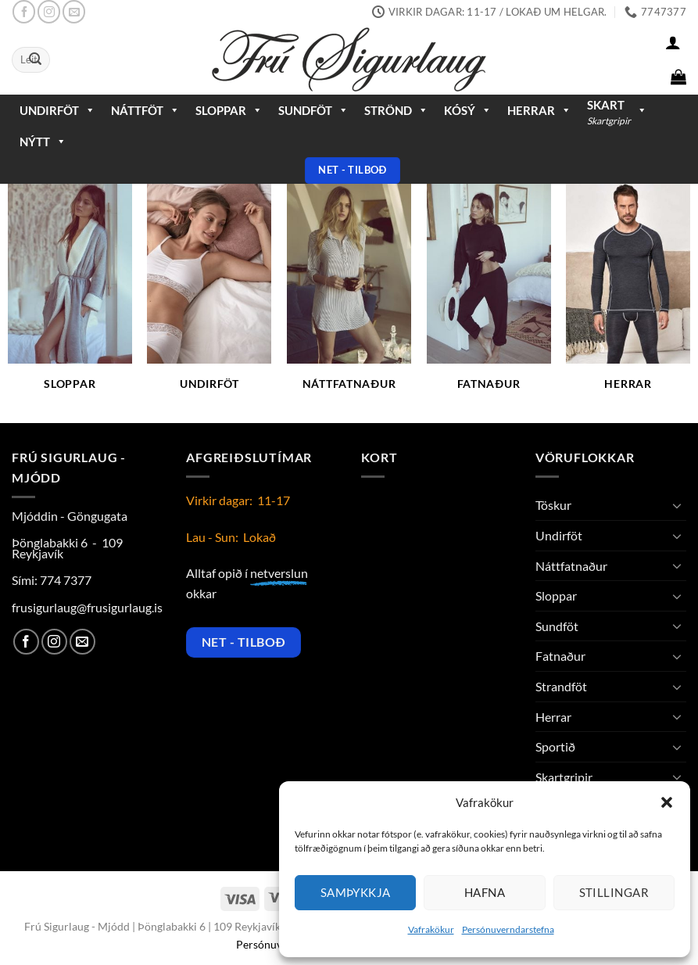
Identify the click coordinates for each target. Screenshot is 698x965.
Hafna (484, 892)
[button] (667, 802)
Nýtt (43, 141)
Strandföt (561, 686)
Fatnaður (560, 655)
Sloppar (229, 110)
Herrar (539, 110)
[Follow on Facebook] (24, 11)
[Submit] (35, 60)
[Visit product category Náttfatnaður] (349, 296)
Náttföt (145, 110)
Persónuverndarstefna (508, 929)
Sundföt (313, 110)
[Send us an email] (74, 11)
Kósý (468, 110)
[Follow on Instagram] (49, 11)
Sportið (555, 746)
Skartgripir (563, 776)
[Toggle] (677, 505)
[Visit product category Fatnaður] (489, 296)
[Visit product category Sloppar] (70, 296)
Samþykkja (355, 892)
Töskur (553, 504)
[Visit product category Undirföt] (209, 296)
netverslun (279, 572)
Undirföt (57, 110)
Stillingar (614, 892)
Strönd (396, 110)
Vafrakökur (431, 929)
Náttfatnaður (571, 565)
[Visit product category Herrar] (628, 296)
